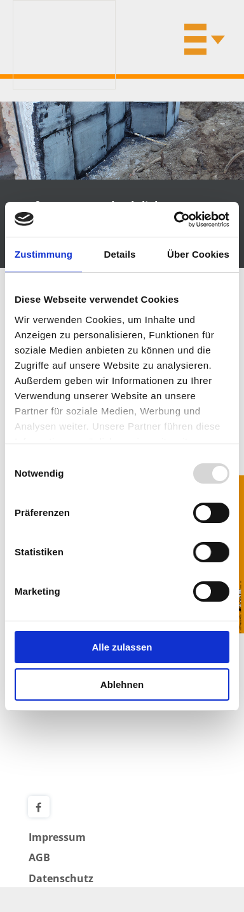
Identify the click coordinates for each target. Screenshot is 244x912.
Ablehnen (122, 684)
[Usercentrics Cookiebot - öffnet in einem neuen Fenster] (174, 219)
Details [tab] (120, 254)
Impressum (57, 837)
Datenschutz (61, 878)
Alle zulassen (122, 647)
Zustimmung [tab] (43, 254)
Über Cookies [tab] (198, 254)
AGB (39, 857)
